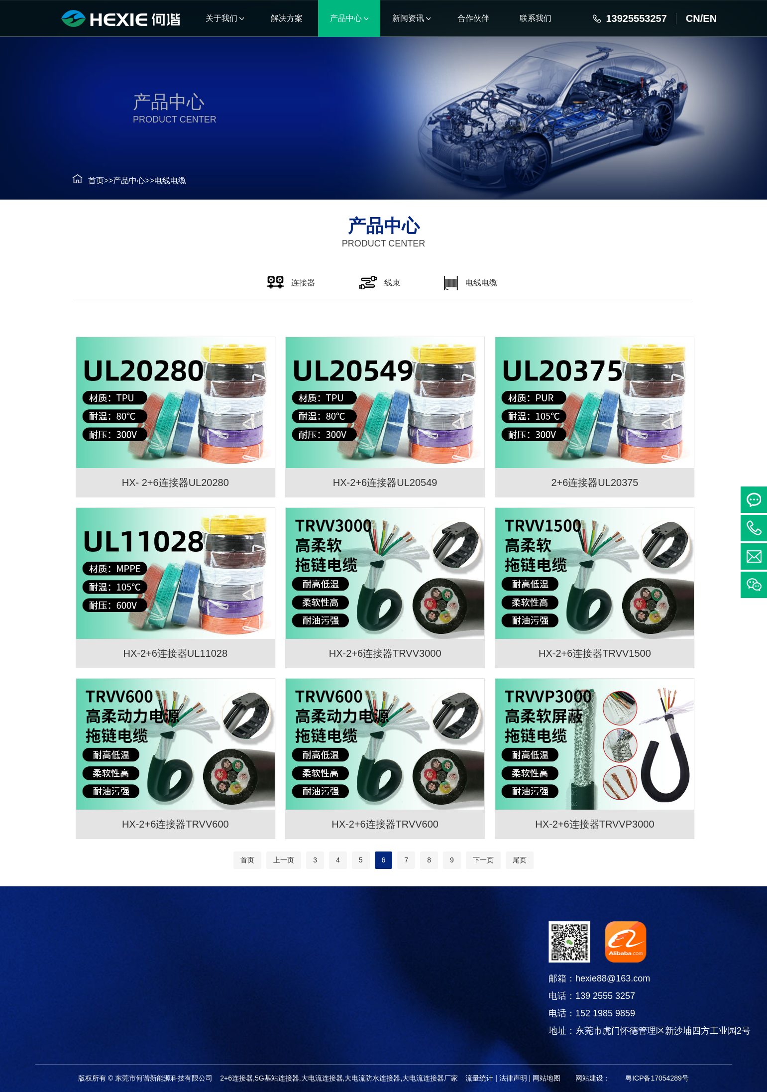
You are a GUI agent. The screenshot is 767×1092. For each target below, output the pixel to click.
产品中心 (112, 180)
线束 (93, 984)
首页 (79, 180)
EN (710, 18)
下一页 (483, 860)
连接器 (93, 959)
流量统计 (479, 1078)
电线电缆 (153, 180)
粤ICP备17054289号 (657, 1078)
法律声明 (513, 1078)
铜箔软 (93, 1034)
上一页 (283, 860)
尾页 (520, 860)
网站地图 (546, 1078)
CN (693, 18)
